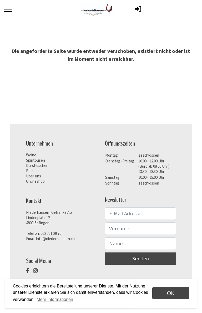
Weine (31, 155)
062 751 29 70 (51, 233)
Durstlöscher (37, 165)
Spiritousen (35, 160)
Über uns (33, 176)
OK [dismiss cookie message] (171, 293)
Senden (140, 258)
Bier (29, 171)
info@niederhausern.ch (55, 239)
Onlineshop (35, 181)
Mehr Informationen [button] (55, 299)
